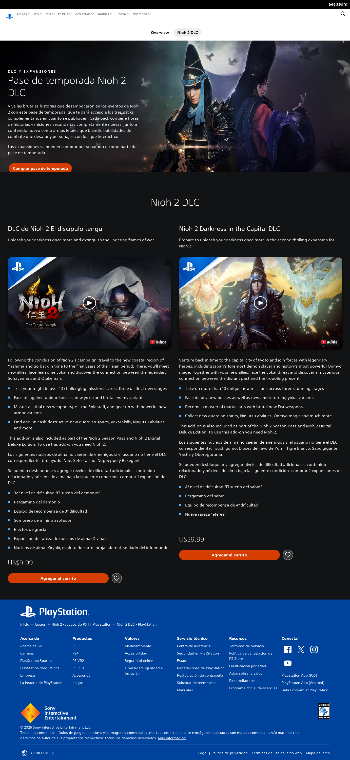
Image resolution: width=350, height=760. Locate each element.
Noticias (103, 14)
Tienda (121, 14)
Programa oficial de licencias (253, 683)
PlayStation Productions (39, 663)
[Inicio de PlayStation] (9, 14)
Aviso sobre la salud (246, 668)
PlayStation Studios (36, 656)
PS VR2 (78, 656)
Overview (160, 27)
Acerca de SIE (31, 641)
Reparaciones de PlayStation (200, 663)
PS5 (36, 14)
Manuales (185, 685)
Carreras (27, 648)
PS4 (48, 14)
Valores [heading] (132, 633)
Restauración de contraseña (200, 670)
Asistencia (140, 14)
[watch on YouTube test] (158, 337)
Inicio (24, 619)
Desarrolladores (242, 676)
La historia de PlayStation (41, 678)
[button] (89, 298)
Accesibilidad (136, 648)
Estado (182, 656)
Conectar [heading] (290, 633)
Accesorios (82, 14)
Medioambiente (138, 641)
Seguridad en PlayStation (198, 648)
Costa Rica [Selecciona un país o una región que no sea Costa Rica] (38, 748)
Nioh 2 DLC (187, 27)
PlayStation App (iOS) (299, 670)
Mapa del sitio (318, 748)
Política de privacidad (229, 748)
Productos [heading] (82, 633)
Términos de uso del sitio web (277, 748)
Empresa (27, 670)
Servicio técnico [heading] (192, 633)
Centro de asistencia (194, 641)
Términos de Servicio (246, 641)
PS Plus (63, 14)
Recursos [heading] (238, 633)
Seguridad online (139, 656)
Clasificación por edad (247, 661)
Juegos (22, 14)
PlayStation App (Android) (303, 678)
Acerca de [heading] (29, 633)
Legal (202, 748)
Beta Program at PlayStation (305, 685)
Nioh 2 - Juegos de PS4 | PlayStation (81, 619)
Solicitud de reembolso (196, 678)
